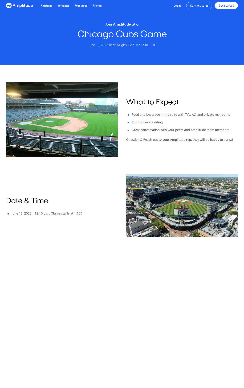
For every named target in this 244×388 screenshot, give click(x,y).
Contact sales (199, 5)
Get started (226, 5)
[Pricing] (97, 5)
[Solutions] (63, 5)
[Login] (177, 5)
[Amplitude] (19, 5)
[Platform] (46, 5)
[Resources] (81, 5)
